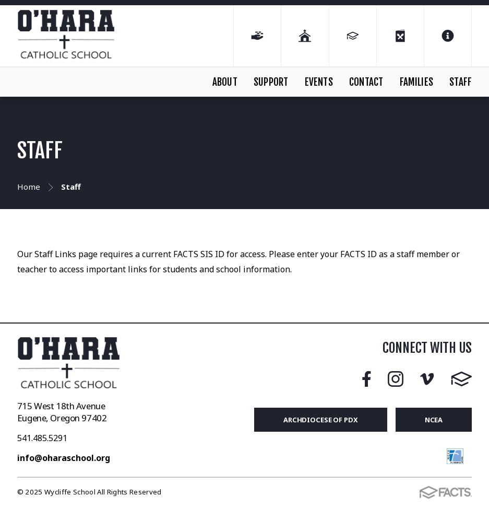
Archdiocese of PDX (320, 419)
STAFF (460, 82)
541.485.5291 (42, 438)
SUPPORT (271, 82)
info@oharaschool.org (63, 458)
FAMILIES (417, 82)
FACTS (461, 379)
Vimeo (427, 379)
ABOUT (224, 82)
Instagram (395, 379)
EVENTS (319, 82)
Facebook (367, 379)
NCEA (434, 419)
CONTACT (366, 82)
